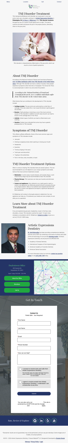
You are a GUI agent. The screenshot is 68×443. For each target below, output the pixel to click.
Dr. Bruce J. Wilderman (29, 20)
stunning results (53, 236)
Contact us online (43, 215)
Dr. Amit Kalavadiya (33, 232)
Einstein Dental (60, 438)
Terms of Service (35, 405)
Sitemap (27, 441)
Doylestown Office (17, 265)
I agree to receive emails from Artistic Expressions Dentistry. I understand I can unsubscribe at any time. (35, 383)
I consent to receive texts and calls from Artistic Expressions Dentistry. (35, 372)
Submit (34, 393)
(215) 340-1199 (40, 255)
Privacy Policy (26, 375)
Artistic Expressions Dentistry (44, 18)
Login (41, 441)
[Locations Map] (51, 277)
